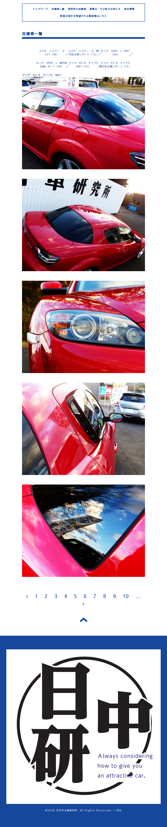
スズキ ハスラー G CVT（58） (53, 52)
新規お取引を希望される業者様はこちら (83, 16)
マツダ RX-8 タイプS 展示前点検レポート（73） (115, 64)
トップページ (40, 9)
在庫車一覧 (58, 9)
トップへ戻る (83, 620)
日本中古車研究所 (66, 810)
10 (126, 595)
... (138, 595)
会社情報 (129, 9)
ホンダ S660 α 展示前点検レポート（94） (51, 64)
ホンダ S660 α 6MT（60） (115, 52)
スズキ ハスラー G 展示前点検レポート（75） (83, 52)
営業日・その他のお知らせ (105, 9)
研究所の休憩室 (77, 9)
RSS (119, 810)
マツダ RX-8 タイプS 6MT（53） (85, 64)
